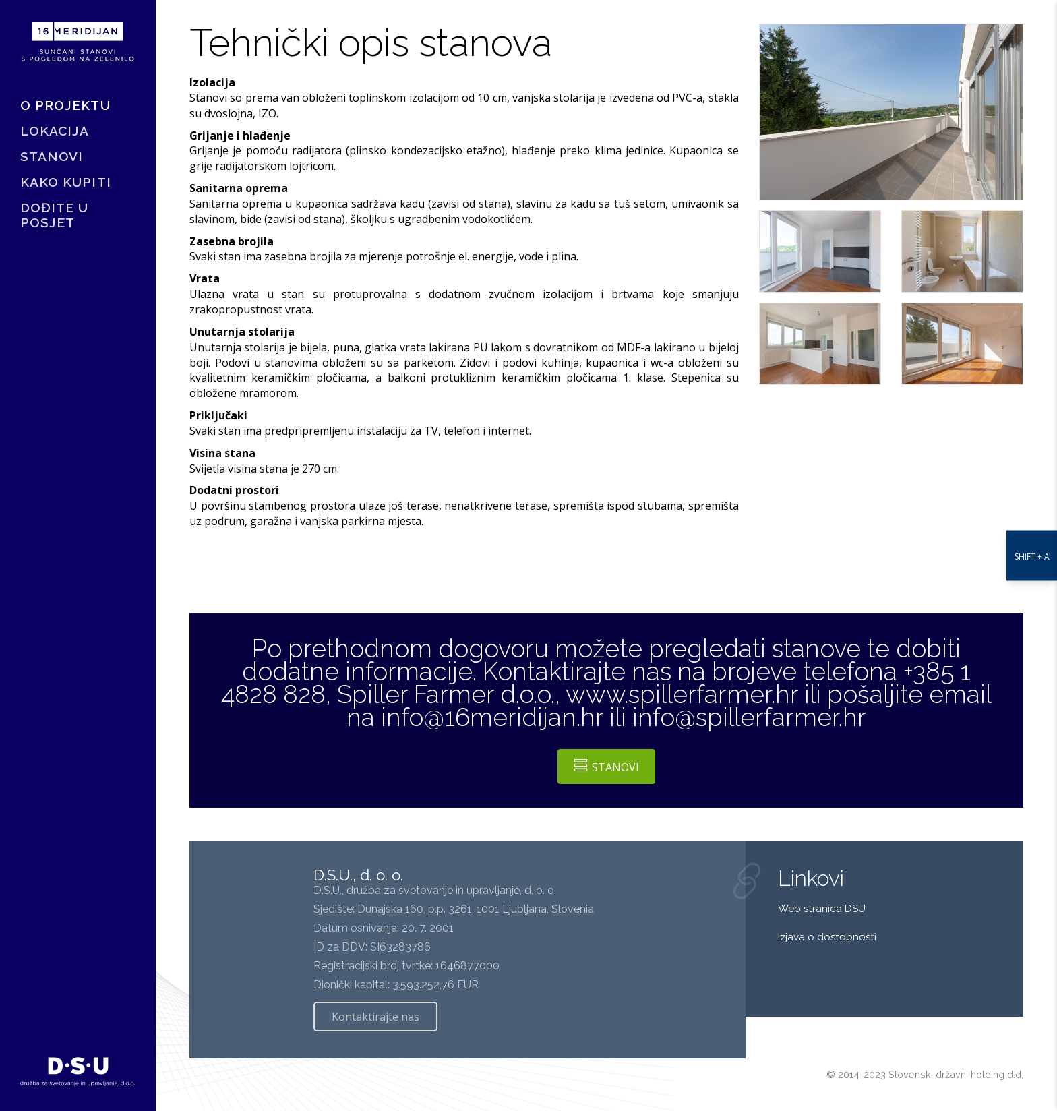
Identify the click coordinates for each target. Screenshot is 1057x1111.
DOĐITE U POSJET (54, 215)
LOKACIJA (54, 130)
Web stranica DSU (823, 909)
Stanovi (606, 767)
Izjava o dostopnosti (827, 937)
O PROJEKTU (65, 105)
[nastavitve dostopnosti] (1031, 556)
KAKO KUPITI (65, 182)
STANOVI (51, 156)
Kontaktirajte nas (375, 1016)
